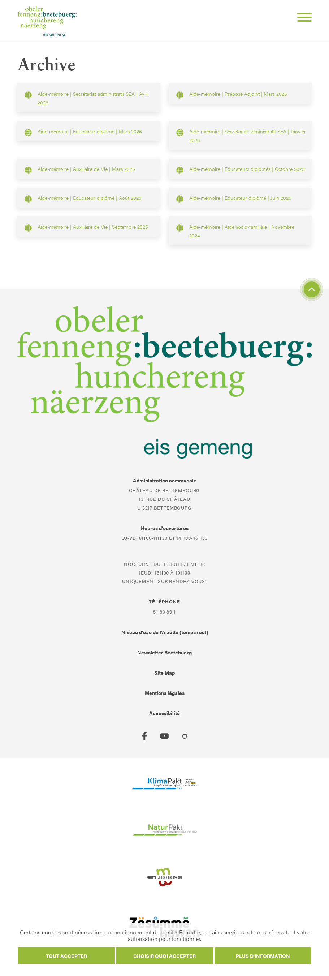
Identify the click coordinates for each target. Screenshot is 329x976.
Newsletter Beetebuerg (164, 652)
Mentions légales (165, 692)
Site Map (164, 672)
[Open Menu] (301, 18)
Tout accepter (66, 955)
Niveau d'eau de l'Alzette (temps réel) (164, 632)
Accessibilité (164, 713)
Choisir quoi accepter (164, 955)
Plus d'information (263, 955)
